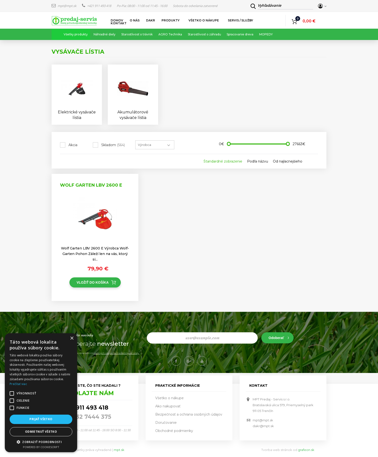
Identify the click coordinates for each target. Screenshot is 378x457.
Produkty (171, 20)
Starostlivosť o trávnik (137, 34)
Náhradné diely (104, 34)
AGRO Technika (170, 34)
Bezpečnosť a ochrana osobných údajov (188, 414)
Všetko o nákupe (204, 20)
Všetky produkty (76, 34)
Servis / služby (240, 20)
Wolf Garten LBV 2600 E (91, 185)
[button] (41, 441)
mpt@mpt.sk (64, 6)
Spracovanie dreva (240, 34)
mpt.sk (119, 450)
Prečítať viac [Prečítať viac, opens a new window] (18, 384)
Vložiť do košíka (93, 282)
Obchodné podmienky (174, 431)
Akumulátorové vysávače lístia (132, 115)
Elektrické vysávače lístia (77, 115)
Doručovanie (166, 422)
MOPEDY (266, 34)
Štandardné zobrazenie (222, 161)
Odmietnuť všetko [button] (41, 432)
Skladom (113, 145)
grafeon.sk (306, 450)
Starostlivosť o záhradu (204, 34)
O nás (135, 20)
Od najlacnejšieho (287, 161)
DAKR (150, 20)
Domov (117, 20)
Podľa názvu (257, 161)
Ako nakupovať (168, 406)
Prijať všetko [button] (40, 419)
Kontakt (119, 23)
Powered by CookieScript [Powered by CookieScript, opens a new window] (41, 447)
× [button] (72, 338)
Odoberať (276, 338)
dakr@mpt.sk (263, 426)
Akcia (72, 145)
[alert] (41, 392)
